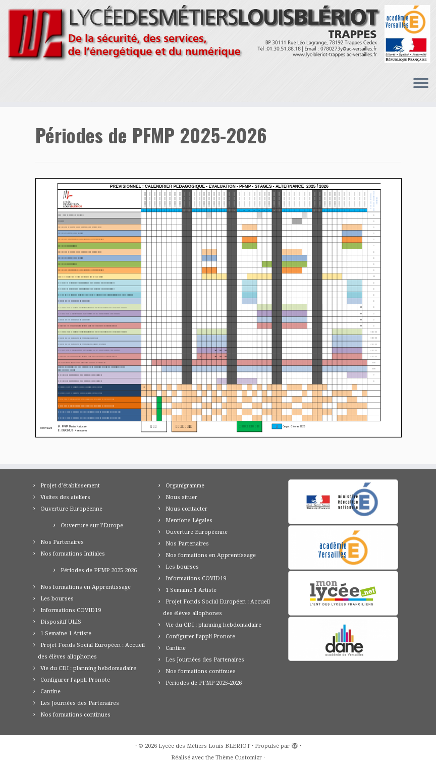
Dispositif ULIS (60, 622)
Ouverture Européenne (71, 509)
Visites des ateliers (65, 497)
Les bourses (57, 598)
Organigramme (185, 485)
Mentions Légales (189, 520)
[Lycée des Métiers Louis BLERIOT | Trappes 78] (218, 34)
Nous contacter (186, 509)
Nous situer (181, 497)
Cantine (50, 691)
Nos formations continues (75, 714)
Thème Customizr (238, 757)
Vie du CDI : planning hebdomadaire (88, 668)
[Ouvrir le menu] (420, 83)
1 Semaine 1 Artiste (65, 633)
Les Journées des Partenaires (79, 703)
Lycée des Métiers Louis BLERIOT (204, 746)
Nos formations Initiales (72, 554)
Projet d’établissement (70, 485)
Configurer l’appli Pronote (75, 680)
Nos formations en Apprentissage (85, 587)
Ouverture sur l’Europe (92, 525)
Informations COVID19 (70, 610)
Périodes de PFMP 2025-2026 (99, 570)
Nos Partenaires (62, 542)
